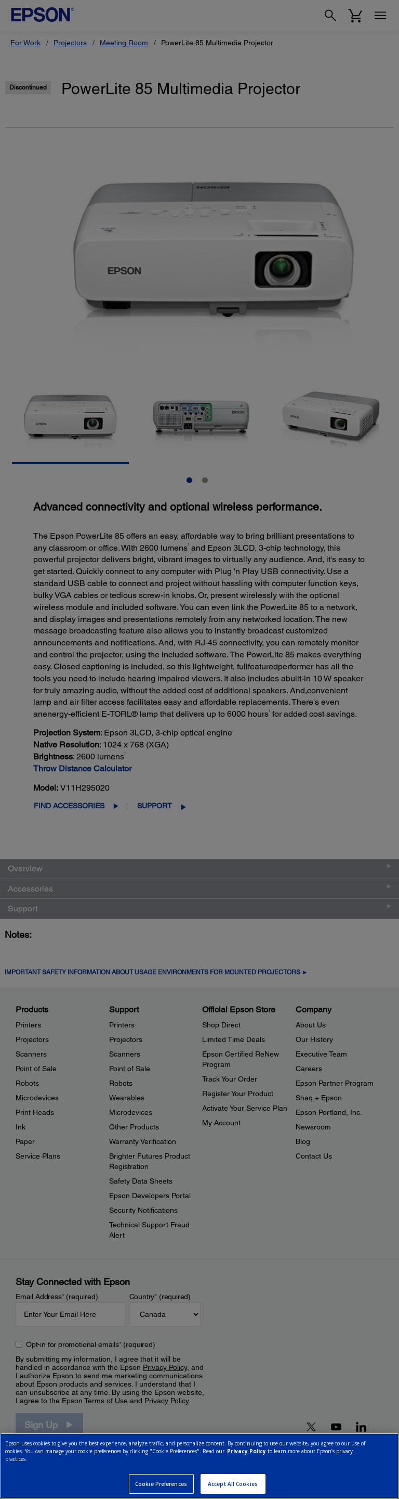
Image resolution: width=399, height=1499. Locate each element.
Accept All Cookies (233, 1484)
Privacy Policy (246, 1451)
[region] (199, 1466)
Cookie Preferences (161, 1484)
